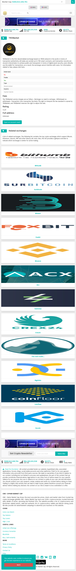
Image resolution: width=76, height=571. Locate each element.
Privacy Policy (7, 547)
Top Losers (6, 518)
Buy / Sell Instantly (9, 537)
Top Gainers (7, 515)
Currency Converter (9, 531)
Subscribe (61, 454)
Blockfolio (6, 534)
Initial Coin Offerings (9, 528)
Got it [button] (18, 565)
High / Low (6, 521)
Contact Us (6, 550)
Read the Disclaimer (11, 469)
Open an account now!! (12, 122)
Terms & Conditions (9, 544)
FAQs (4, 553)
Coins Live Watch (8, 512)
